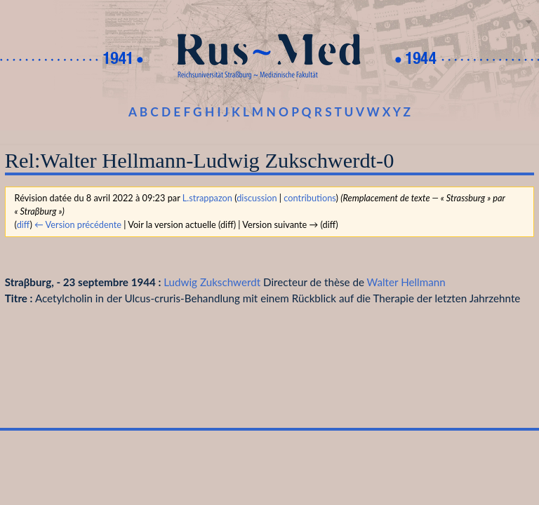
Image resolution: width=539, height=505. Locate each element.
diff (23, 224)
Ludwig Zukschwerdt (212, 282)
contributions (309, 197)
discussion (257, 197)
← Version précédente (77, 224)
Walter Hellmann (406, 282)
